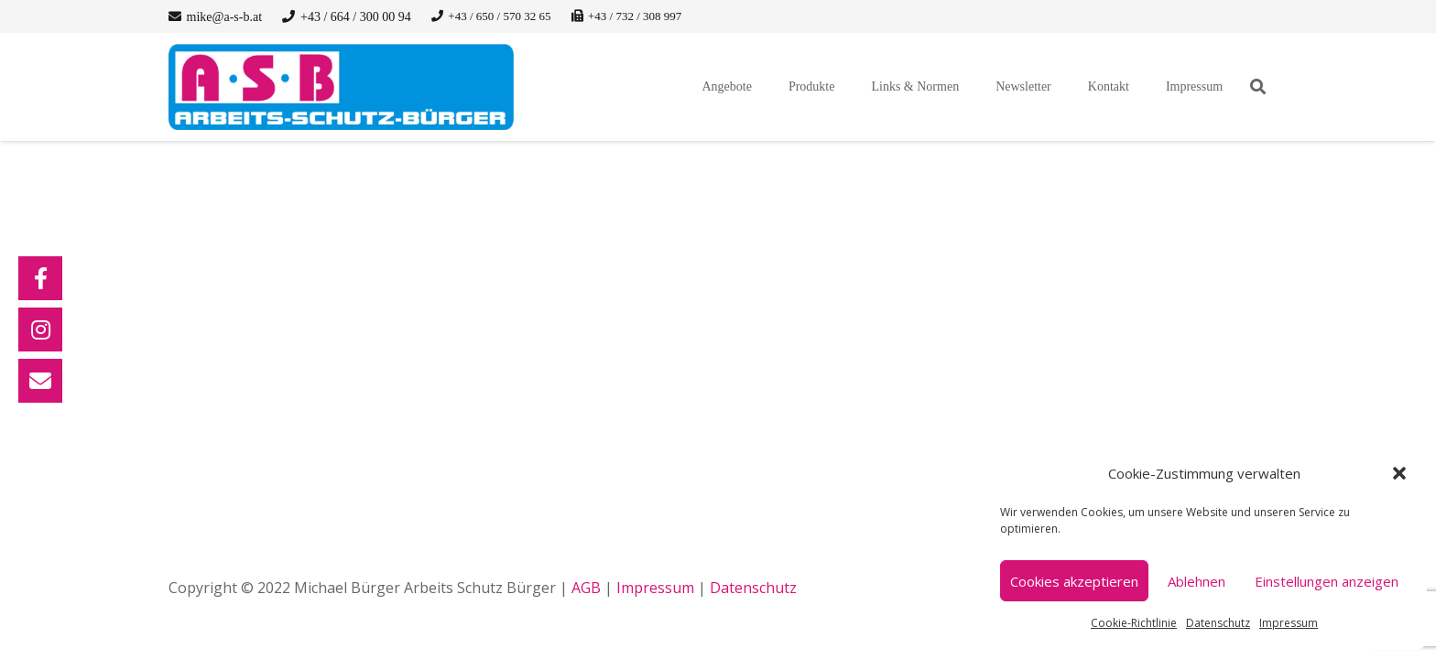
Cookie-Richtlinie (1134, 623)
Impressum (1288, 623)
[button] (1399, 473)
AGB (586, 588)
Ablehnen (1196, 581)
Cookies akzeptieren (1074, 581)
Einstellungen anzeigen (1326, 581)
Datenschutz (1218, 623)
